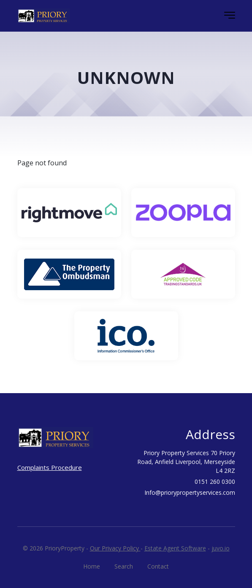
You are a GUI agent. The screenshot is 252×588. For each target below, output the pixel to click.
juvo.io (220, 548)
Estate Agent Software (175, 548)
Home (91, 566)
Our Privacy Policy (115, 548)
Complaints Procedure (49, 467)
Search (123, 566)
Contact (158, 566)
